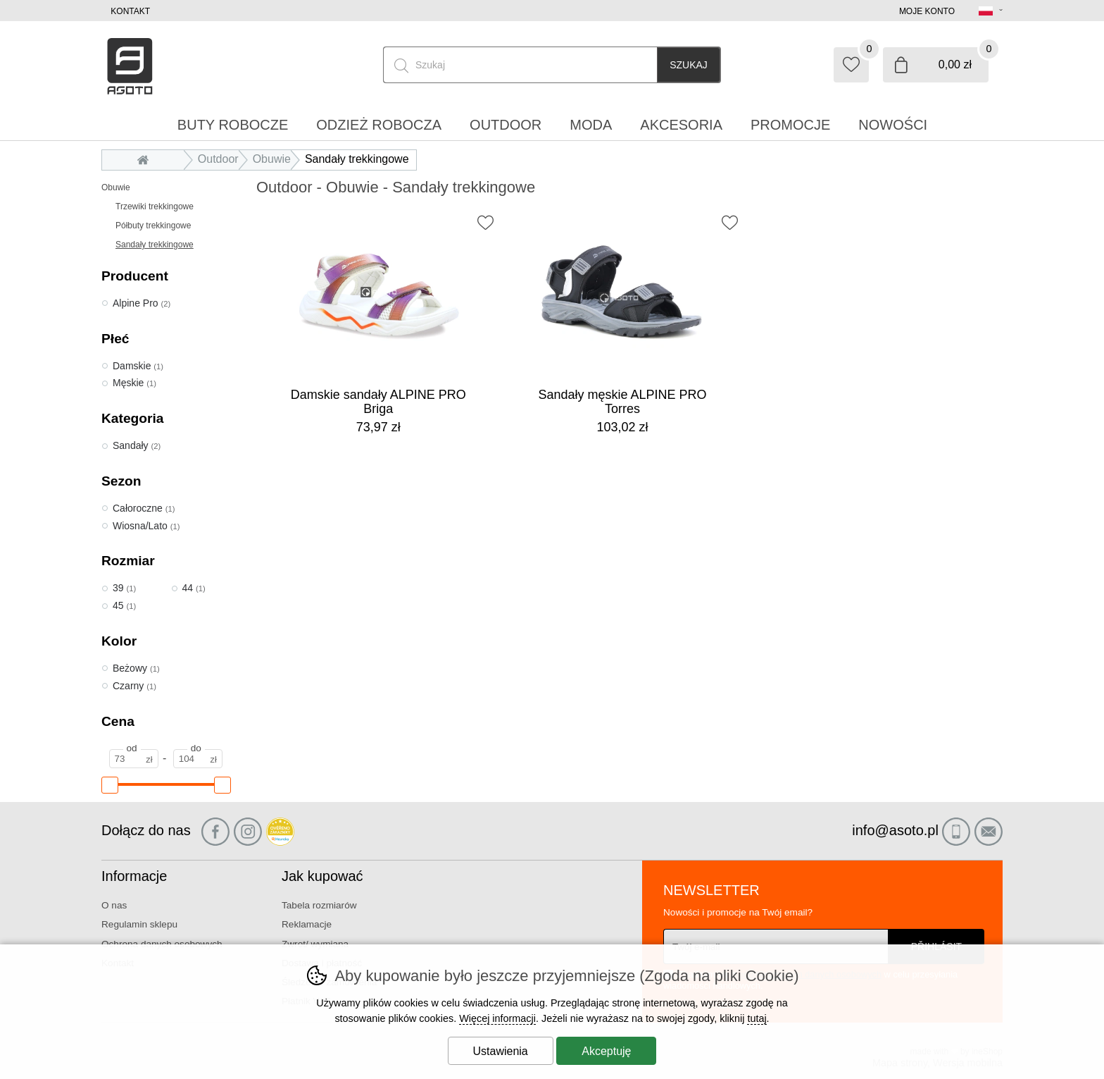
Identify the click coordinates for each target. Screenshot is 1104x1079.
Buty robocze (232, 124)
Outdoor (218, 159)
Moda (591, 124)
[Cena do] (197, 758)
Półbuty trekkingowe (153, 225)
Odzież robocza (378, 124)
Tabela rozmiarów (319, 905)
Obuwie (115, 187)
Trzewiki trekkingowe (154, 206)
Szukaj (689, 64)
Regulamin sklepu (139, 924)
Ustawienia (500, 1051)
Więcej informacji (497, 1018)
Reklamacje (307, 924)
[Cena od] (133, 758)
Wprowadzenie (146, 159)
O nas (114, 905)
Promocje (790, 124)
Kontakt (130, 11)
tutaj (756, 1018)
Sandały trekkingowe (154, 244)
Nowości (892, 124)
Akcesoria (681, 124)
